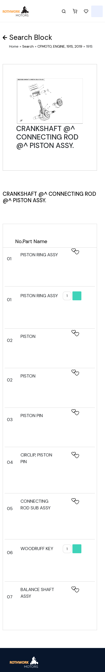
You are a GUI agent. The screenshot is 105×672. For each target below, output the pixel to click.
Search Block (30, 37)
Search (28, 46)
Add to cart (76, 295)
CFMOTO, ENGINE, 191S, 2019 (59, 46)
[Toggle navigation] (97, 11)
